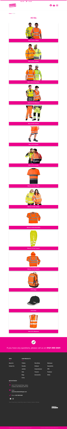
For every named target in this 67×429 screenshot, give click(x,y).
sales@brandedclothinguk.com (19, 391)
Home (10, 13)
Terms (10, 402)
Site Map (37, 402)
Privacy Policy (14, 402)
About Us (11, 363)
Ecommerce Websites (45, 427)
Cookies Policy (20, 402)
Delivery (29, 402)
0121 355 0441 (53, 347)
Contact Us (11, 366)
